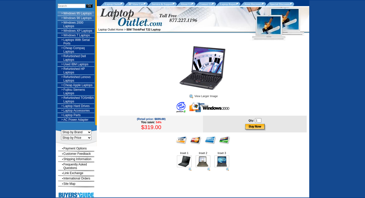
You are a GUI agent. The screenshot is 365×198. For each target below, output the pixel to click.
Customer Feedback (77, 154)
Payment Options (75, 148)
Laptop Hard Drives (76, 106)
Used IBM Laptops (75, 64)
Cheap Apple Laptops (78, 85)
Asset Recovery (253, 4)
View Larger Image (203, 96)
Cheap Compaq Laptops (74, 49)
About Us (186, 4)
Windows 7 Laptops (76, 35)
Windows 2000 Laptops (73, 24)
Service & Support (162, 4)
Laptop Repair (228, 4)
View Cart (136, 4)
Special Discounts (280, 4)
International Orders (76, 178)
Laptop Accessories (76, 110)
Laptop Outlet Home (110, 29)
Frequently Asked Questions (75, 166)
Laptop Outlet (112, 4)
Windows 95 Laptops (77, 13)
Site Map (69, 184)
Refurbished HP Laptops (74, 70)
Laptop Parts (72, 115)
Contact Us (205, 4)
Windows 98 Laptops (77, 18)
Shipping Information (77, 159)
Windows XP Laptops (77, 31)
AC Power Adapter (75, 119)
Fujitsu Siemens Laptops (74, 91)
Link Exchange (73, 173)
